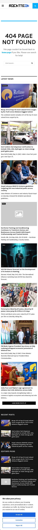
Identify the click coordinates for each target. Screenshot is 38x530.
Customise (19, 520)
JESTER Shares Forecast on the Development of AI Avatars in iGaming (18, 270)
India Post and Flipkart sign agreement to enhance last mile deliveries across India (17, 389)
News (4, 203)
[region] (19, 512)
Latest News (7, 79)
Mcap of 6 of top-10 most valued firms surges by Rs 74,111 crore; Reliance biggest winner (18, 111)
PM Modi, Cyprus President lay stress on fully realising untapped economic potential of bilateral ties (18, 348)
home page (6, 52)
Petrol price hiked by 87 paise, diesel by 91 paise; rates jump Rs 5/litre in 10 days (17, 310)
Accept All (19, 515)
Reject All (19, 525)
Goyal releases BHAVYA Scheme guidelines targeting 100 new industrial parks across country (17, 188)
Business (5, 85)
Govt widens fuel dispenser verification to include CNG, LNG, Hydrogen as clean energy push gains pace (17, 149)
